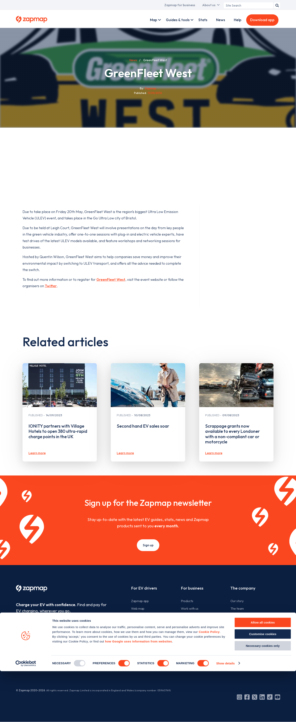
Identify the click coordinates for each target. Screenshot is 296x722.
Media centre (239, 638)
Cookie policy (239, 653)
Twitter (51, 286)
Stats (202, 20)
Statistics (137, 631)
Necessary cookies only (263, 696)
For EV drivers (144, 588)
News (220, 20)
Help (237, 20)
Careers (236, 623)
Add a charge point (144, 661)
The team (237, 609)
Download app (262, 20)
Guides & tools (178, 20)
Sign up (148, 545)
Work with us (189, 609)
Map (153, 20)
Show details (225, 714)
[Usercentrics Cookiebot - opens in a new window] (25, 714)
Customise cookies (262, 685)
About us (208, 5)
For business (192, 588)
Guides (136, 623)
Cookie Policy (209, 682)
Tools (134, 616)
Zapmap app (140, 601)
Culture (235, 616)
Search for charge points (148, 653)
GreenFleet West (110, 279)
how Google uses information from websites (138, 692)
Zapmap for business (179, 5)
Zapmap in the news (244, 631)
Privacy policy (239, 661)
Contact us (237, 646)
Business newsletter (194, 623)
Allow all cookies (263, 673)
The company (242, 588)
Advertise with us (193, 616)
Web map (137, 609)
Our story (237, 601)
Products (187, 601)
